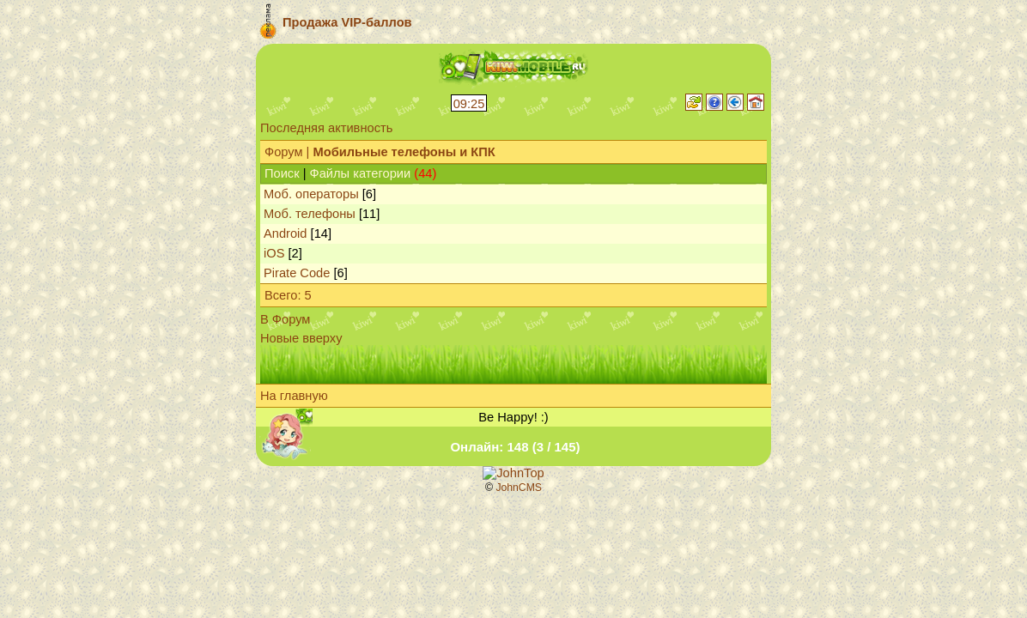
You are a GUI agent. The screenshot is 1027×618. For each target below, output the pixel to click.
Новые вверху (301, 338)
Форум (283, 152)
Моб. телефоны (310, 214)
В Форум (285, 319)
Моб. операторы (311, 194)
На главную (294, 396)
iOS (274, 253)
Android (285, 233)
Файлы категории (360, 173)
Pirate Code (297, 273)
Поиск (282, 173)
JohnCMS (518, 488)
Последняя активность (326, 128)
